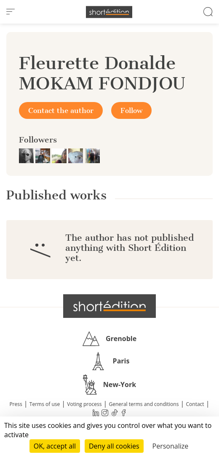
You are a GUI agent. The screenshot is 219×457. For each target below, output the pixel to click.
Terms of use (44, 404)
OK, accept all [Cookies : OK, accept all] (55, 446)
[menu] (10, 12)
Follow (131, 110)
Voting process (84, 404)
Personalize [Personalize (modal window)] (170, 446)
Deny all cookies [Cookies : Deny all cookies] (114, 446)
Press (15, 404)
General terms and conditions (144, 404)
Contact (195, 404)
